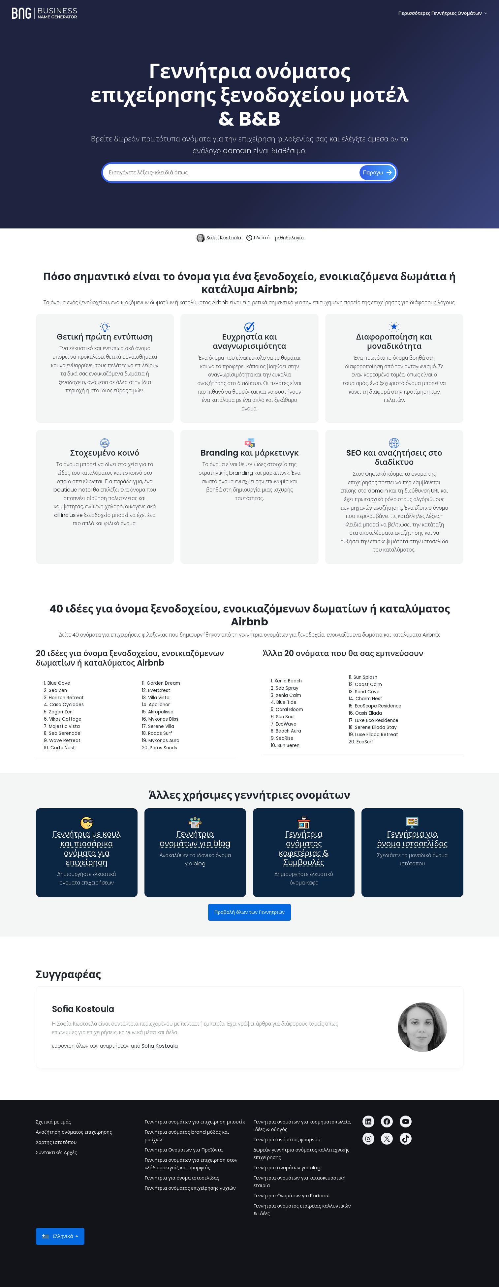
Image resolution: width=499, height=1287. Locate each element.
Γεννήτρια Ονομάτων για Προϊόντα (184, 1150)
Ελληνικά (58, 1236)
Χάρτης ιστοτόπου (56, 1142)
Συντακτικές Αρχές (56, 1152)
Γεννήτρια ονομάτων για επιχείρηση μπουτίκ (195, 1122)
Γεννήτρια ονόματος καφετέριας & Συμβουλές (304, 848)
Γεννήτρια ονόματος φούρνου (287, 1139)
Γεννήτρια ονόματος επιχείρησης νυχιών (190, 1188)
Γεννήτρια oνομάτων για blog (195, 838)
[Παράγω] (377, 172)
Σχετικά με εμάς (53, 1122)
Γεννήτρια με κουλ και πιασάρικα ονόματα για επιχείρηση (87, 848)
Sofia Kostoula (223, 237)
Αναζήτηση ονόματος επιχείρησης (74, 1132)
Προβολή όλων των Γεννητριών (249, 912)
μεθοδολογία (289, 237)
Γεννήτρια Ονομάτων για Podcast (292, 1195)
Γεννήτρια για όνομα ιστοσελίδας (412, 838)
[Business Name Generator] (44, 13)
